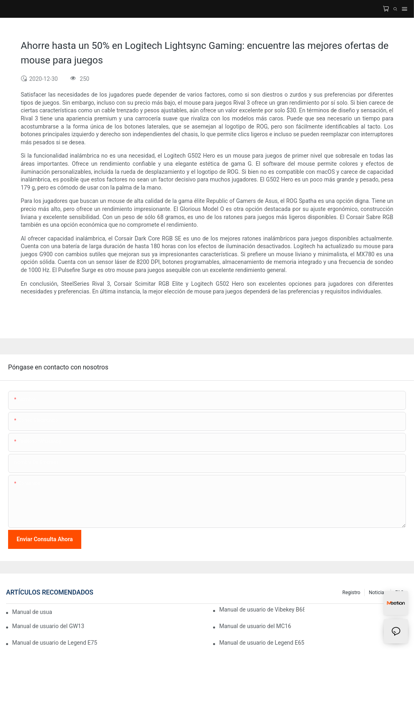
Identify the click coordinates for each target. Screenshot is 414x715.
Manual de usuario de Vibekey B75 (32, 612)
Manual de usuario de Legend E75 (54, 642)
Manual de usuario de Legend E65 (261, 642)
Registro (351, 592)
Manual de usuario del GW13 (48, 626)
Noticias (378, 592)
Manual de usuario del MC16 (255, 626)
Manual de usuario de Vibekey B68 (261, 609)
